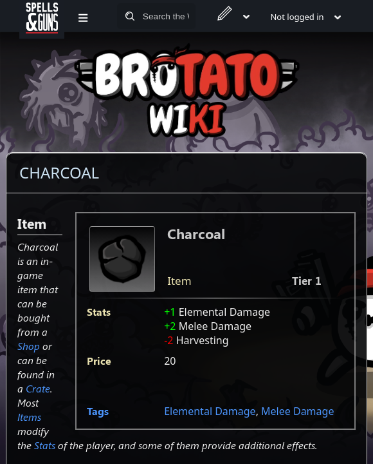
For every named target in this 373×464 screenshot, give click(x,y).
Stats (44, 445)
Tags (98, 411)
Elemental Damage (209, 411)
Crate (38, 388)
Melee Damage (297, 411)
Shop (28, 346)
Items (29, 416)
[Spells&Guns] (41, 16)
